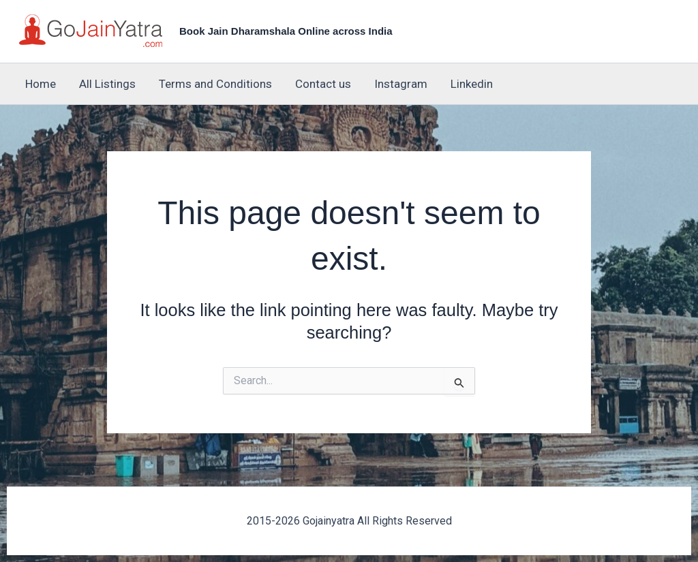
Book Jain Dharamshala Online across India (286, 31)
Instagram (400, 84)
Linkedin (472, 84)
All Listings (107, 84)
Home (40, 84)
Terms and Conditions (215, 84)
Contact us (323, 84)
